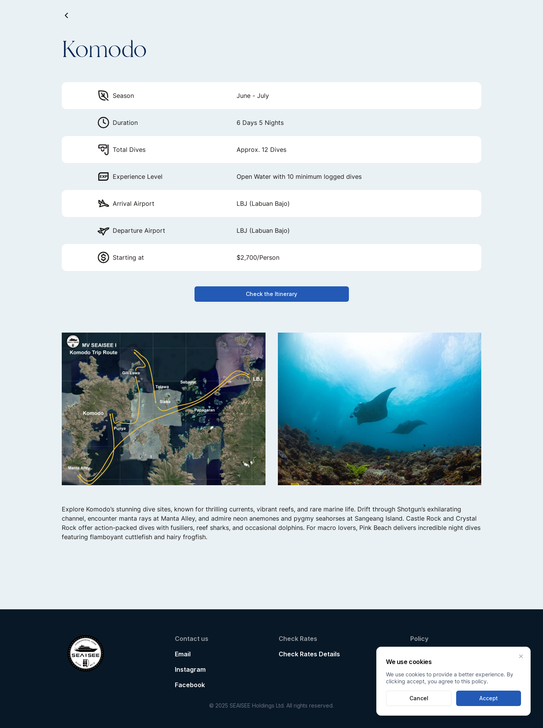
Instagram (190, 669)
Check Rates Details (309, 654)
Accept (488, 698)
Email (183, 654)
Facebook (190, 685)
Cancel (418, 698)
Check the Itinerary (271, 294)
